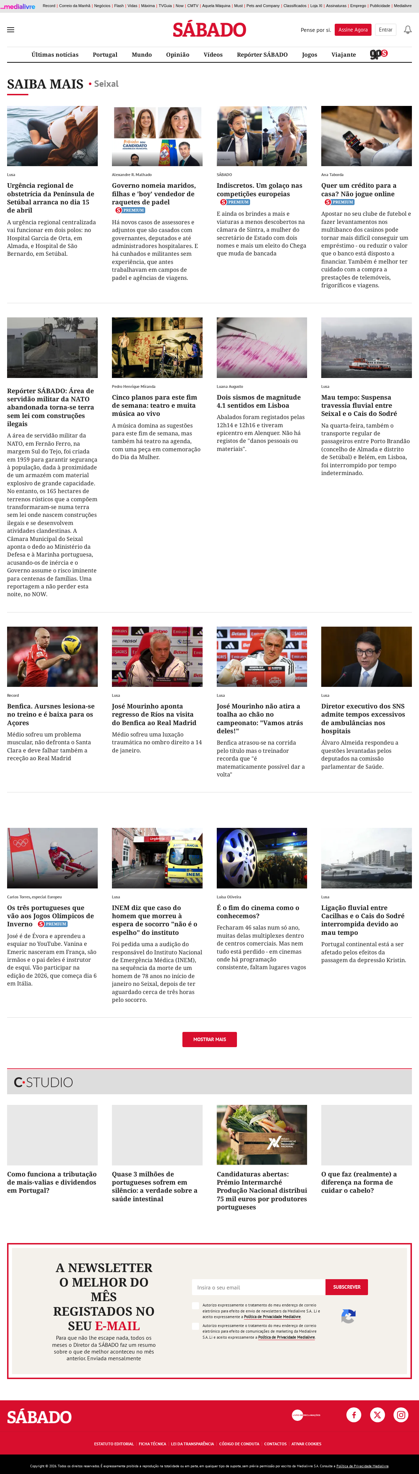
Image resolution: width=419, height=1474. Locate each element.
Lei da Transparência (192, 1443)
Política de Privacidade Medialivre (272, 1316)
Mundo (142, 54)
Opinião (177, 54)
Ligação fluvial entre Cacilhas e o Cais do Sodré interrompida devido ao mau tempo (362, 920)
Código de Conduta (239, 1443)
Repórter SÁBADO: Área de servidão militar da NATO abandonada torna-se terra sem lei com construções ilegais (50, 407)
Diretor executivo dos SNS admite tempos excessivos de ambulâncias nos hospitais (363, 718)
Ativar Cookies (306, 1443)
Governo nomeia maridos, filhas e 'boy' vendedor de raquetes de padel (154, 193)
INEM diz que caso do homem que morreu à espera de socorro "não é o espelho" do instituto (154, 920)
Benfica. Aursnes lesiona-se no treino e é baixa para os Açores (51, 714)
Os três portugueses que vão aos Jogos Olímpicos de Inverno (50, 915)
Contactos (275, 1443)
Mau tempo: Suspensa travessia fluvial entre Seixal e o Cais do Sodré (359, 405)
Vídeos (213, 54)
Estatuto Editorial (114, 1443)
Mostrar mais (209, 1039)
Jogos (309, 54)
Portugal (105, 54)
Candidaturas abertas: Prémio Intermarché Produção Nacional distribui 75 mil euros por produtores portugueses (262, 1191)
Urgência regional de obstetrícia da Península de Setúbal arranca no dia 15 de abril (50, 197)
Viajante (344, 54)
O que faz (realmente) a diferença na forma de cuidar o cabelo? (359, 1182)
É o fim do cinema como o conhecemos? (258, 911)
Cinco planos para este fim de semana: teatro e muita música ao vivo (154, 405)
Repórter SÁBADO (262, 54)
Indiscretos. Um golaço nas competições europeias (259, 189)
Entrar (385, 29)
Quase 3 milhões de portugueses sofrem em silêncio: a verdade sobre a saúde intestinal (155, 1186)
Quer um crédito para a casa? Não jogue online (359, 189)
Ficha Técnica (152, 1443)
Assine (353, 29)
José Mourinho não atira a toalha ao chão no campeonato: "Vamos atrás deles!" (260, 718)
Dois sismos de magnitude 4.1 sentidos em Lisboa (259, 401)
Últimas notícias (55, 54)
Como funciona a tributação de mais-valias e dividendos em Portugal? (52, 1182)
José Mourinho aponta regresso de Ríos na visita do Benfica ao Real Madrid (154, 714)
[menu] (10, 30)
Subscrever (347, 1287)
